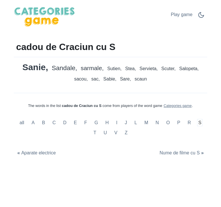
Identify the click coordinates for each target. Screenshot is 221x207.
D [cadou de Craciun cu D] (64, 122)
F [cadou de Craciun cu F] (85, 122)
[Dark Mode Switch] (201, 17)
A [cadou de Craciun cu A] (33, 122)
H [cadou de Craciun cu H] (107, 122)
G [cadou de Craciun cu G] (96, 122)
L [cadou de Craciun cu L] (135, 122)
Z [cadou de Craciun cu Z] (126, 132)
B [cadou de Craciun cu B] (43, 122)
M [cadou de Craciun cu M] (146, 122)
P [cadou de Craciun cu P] (178, 122)
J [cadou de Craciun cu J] (126, 122)
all (22, 122)
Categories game (178, 105)
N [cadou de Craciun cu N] (157, 122)
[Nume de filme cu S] (182, 153)
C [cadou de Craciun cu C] (54, 122)
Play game (182, 14)
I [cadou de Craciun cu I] (116, 122)
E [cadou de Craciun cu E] (75, 122)
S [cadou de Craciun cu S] (199, 122)
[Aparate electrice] (36, 153)
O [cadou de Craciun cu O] (168, 122)
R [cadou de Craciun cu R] (189, 122)
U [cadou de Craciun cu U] (105, 132)
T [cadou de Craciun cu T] (95, 132)
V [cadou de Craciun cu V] (115, 132)
